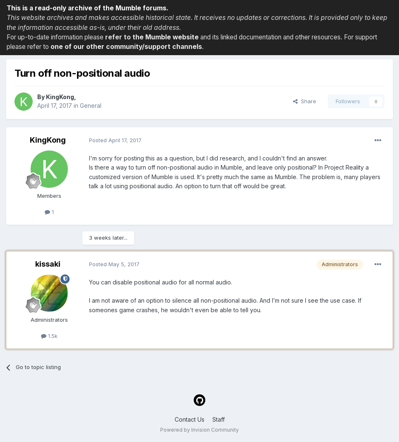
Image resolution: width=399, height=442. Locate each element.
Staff (218, 419)
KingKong (60, 96)
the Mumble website (165, 37)
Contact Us (189, 419)
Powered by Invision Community (199, 430)
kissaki (47, 264)
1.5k (49, 336)
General (90, 105)
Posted (115, 140)
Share (304, 101)
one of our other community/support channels (126, 47)
